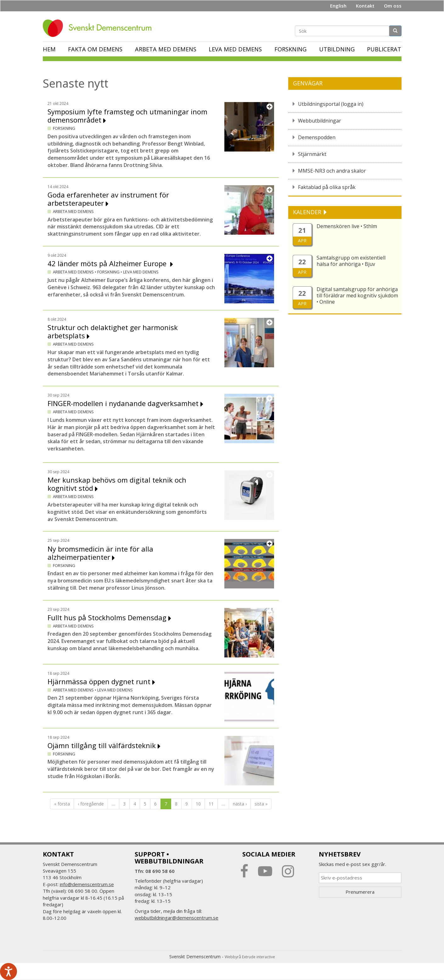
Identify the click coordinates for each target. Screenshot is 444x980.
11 (211, 804)
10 (198, 804)
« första (62, 804)
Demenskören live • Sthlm (347, 226)
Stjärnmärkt (312, 154)
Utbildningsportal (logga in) (330, 103)
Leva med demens (235, 49)
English (338, 6)
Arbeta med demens (165, 49)
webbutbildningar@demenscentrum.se (176, 917)
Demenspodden (316, 137)
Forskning (290, 49)
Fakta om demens (95, 49)
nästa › (240, 804)
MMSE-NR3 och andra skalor (332, 170)
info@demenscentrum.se (87, 884)
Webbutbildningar (319, 120)
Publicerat (384, 49)
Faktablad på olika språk (327, 187)
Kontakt (365, 6)
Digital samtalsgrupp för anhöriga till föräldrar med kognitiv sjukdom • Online (357, 295)
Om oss (393, 6)
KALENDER (308, 212)
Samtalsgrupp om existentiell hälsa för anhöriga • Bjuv (351, 260)
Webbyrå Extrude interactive (250, 957)
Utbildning (337, 49)
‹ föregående (91, 804)
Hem (49, 49)
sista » (261, 804)
